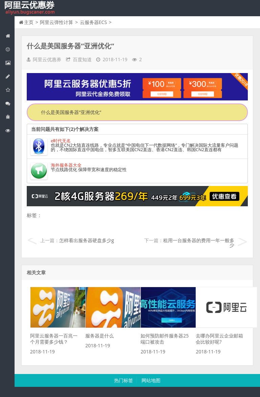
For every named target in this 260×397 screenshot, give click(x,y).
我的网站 (30, 8)
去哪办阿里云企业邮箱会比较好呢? (219, 338)
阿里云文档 (10, 130)
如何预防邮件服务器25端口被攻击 (164, 338)
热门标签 (123, 380)
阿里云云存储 (10, 90)
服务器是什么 (99, 335)
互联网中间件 (10, 117)
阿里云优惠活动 (10, 49)
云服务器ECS (93, 22)
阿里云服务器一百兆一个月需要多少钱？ (54, 338)
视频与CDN (10, 103)
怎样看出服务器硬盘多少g (86, 240)
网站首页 (10, 35)
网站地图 (151, 380)
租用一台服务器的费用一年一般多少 (198, 242)
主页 (29, 22)
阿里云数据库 (10, 76)
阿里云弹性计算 (10, 63)
